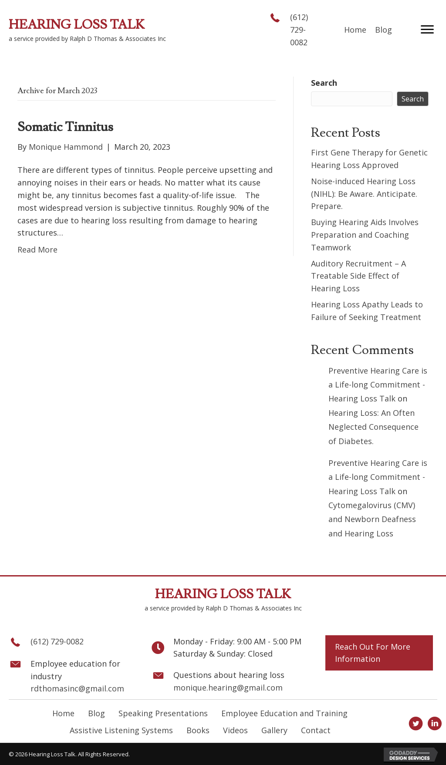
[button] (427, 29)
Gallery (274, 730)
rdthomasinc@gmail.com (77, 688)
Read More (37, 249)
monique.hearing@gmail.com (228, 687)
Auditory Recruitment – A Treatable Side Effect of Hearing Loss (358, 276)
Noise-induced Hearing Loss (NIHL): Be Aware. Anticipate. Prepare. (364, 194)
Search (324, 83)
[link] (355, 29)
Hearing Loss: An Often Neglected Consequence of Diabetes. (373, 427)
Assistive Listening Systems (121, 730)
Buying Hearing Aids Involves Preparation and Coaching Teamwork (365, 235)
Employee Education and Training (284, 713)
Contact (316, 730)
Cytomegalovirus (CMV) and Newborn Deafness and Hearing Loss (372, 519)
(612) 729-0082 (299, 29)
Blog (96, 713)
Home (63, 713)
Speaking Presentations (163, 713)
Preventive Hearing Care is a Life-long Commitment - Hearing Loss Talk (377, 384)
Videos (235, 730)
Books (197, 730)
